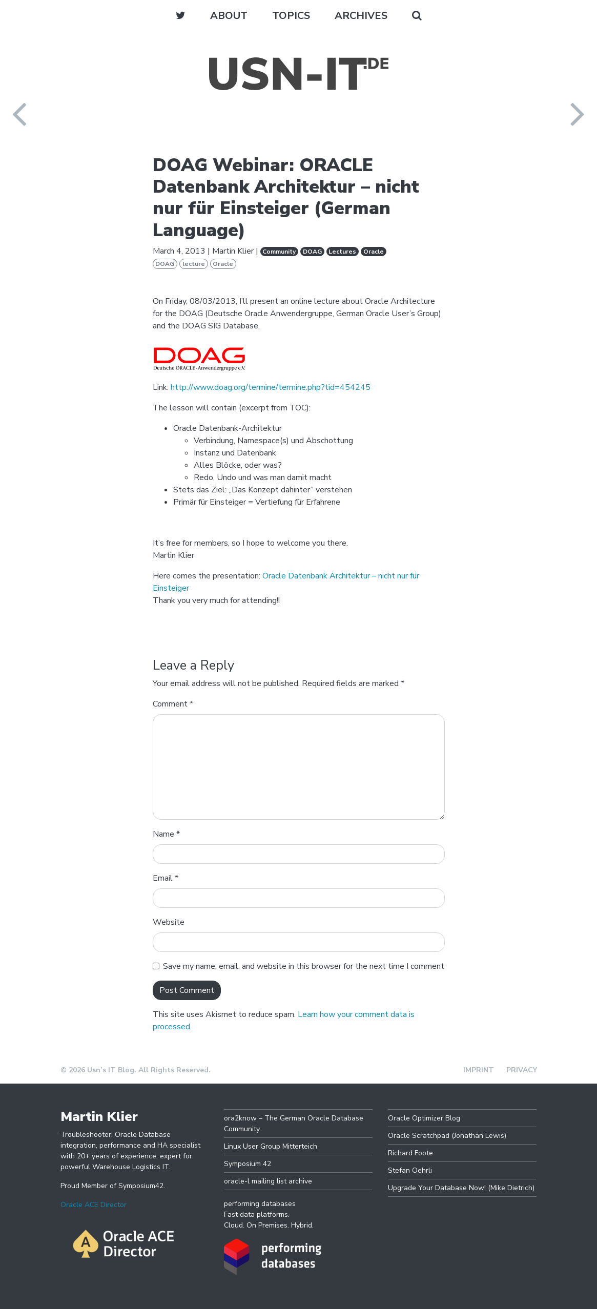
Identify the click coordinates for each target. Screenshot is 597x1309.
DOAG (312, 251)
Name (166, 834)
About (229, 16)
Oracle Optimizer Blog (424, 1118)
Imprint (478, 1070)
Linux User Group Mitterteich (270, 1146)
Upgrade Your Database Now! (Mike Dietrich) (461, 1188)
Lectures (342, 251)
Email (165, 878)
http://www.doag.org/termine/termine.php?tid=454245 (270, 387)
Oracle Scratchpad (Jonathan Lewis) (447, 1135)
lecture (193, 264)
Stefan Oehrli (410, 1170)
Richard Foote (410, 1153)
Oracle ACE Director (93, 1205)
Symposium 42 (247, 1164)
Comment (173, 704)
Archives (361, 16)
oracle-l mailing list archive (268, 1181)
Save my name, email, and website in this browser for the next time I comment (303, 966)
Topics (291, 16)
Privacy (521, 1070)
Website (168, 922)
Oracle (373, 251)
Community (279, 251)
